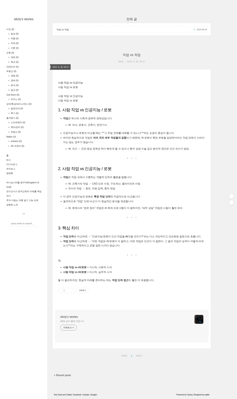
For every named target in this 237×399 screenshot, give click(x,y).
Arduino (16, 141)
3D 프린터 (17, 146)
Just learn (12, 94)
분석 (14, 85)
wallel (207, 395)
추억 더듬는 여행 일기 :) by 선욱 (22, 200)
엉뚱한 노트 (12, 204)
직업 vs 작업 (62, 29)
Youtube (85, 395)
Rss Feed (58, 395)
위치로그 (10, 169)
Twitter (69, 395)
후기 (14, 113)
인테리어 (12, 66)
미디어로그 (11, 164)
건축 (10, 53)
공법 (14, 75)
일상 (14, 33)
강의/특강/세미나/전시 (19, 104)
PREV (123, 355)
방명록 (9, 173)
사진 (10, 29)
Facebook (77, 395)
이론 (14, 48)
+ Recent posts (62, 375)
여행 (14, 38)
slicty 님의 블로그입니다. (72, 321)
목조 (14, 62)
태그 (8, 160)
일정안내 (16, 108)
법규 (14, 90)
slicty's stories (23, 19)
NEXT (138, 355)
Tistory (190, 395)
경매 (14, 80)
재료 (14, 57)
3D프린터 (17, 127)
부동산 (11, 71)
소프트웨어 (17, 122)
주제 (14, 43)
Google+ (94, 395)
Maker (11, 136)
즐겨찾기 (12, 118)
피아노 (15, 99)
